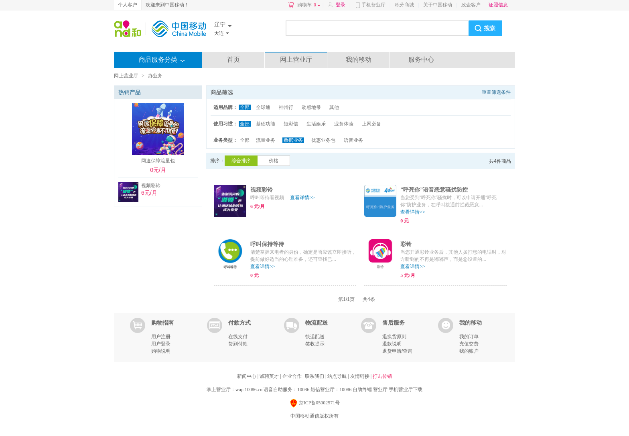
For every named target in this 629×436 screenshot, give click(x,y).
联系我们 (315, 376)
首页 (233, 59)
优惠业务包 (323, 140)
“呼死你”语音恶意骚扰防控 (434, 189)
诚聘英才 (270, 376)
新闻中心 (247, 376)
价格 (273, 161)
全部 (245, 107)
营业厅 (380, 389)
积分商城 (404, 5)
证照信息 (498, 5)
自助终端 (362, 389)
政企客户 (471, 5)
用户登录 (160, 344)
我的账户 (469, 351)
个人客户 (127, 5)
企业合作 (292, 376)
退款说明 (392, 344)
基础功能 (265, 124)
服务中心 (421, 59)
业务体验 (343, 124)
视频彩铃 (261, 189)
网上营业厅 (296, 59)
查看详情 (302, 197)
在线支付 (238, 336)
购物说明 (160, 351)
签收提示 (315, 344)
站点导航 (337, 376)
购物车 (308, 5)
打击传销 (382, 376)
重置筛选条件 (496, 92)
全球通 (263, 107)
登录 (340, 5)
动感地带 (311, 107)
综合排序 (241, 161)
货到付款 (238, 344)
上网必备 (371, 124)
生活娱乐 (316, 124)
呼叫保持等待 (267, 244)
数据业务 (293, 140)
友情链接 (360, 376)
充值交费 (469, 344)
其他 (334, 107)
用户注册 (160, 336)
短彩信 (291, 124)
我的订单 (469, 336)
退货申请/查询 (397, 351)
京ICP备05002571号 (314, 403)
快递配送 (315, 336)
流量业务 (265, 140)
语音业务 (353, 140)
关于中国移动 (437, 5)
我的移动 (358, 59)
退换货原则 (394, 336)
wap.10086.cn (248, 389)
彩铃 (406, 244)
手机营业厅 (373, 5)
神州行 (286, 107)
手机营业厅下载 (405, 389)
